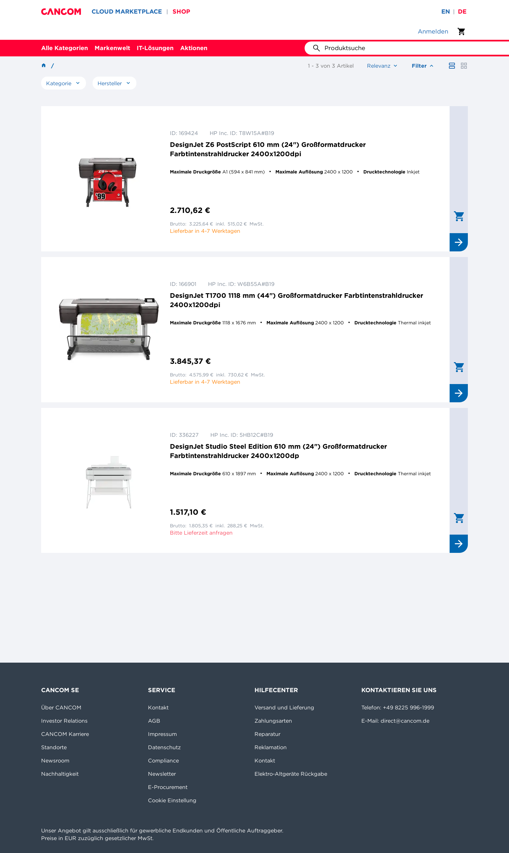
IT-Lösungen (155, 48)
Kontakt (158, 707)
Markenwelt (112, 48)
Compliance (163, 760)
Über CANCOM (61, 707)
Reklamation (270, 747)
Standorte (54, 747)
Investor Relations (64, 720)
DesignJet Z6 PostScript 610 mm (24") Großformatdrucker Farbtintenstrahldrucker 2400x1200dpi (268, 149)
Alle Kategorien (64, 48)
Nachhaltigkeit (60, 773)
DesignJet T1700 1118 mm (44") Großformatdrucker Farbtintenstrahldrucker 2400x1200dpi (296, 300)
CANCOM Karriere (65, 734)
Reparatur (267, 734)
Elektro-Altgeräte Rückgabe (290, 773)
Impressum (162, 734)
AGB (154, 720)
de (462, 11)
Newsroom (55, 760)
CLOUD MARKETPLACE (127, 11)
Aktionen (193, 48)
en (445, 11)
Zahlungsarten (273, 720)
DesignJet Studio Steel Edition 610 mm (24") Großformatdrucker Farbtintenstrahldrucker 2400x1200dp (278, 451)
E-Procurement (167, 787)
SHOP (181, 11)
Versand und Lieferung (284, 707)
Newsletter (162, 773)
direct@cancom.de (405, 720)
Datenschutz (164, 747)
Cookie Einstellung (172, 800)
